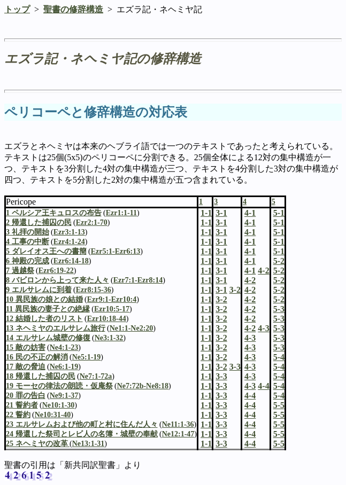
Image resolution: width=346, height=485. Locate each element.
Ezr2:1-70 (91, 222)
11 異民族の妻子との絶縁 (48, 309)
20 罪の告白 (25, 396)
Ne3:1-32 (109, 338)
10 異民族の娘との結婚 (44, 299)
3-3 (221, 376)
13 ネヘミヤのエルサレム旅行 (55, 328)
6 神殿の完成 (27, 261)
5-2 (279, 270)
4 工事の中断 (27, 242)
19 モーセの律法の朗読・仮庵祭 (59, 386)
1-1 (206, 222)
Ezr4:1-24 (69, 242)
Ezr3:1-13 (69, 232)
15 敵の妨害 (25, 347)
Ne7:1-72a (96, 376)
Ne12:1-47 (178, 434)
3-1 (221, 222)
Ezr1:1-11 (121, 213)
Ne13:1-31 (88, 444)
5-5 (279, 414)
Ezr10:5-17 (111, 309)
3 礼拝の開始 (27, 232)
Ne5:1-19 (86, 357)
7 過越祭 (20, 271)
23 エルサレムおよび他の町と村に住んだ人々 (82, 424)
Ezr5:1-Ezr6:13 (116, 251)
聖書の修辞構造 (73, 9)
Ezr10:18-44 (106, 319)
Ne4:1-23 (64, 347)
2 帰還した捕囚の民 (39, 222)
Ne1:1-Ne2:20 (131, 328)
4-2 (250, 280)
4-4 (250, 395)
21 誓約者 (22, 405)
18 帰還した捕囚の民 (40, 376)
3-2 (221, 299)
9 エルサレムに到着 (39, 290)
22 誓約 (18, 415)
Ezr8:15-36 (93, 290)
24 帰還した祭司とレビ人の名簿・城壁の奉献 (82, 434)
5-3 (279, 318)
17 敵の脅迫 (25, 367)
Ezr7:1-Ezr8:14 (138, 280)
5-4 (279, 366)
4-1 (250, 222)
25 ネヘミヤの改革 (38, 444)
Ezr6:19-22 (56, 271)
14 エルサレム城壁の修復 (48, 338)
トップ (17, 9)
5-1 (279, 222)
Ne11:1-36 (178, 424)
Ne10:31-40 (53, 415)
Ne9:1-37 (64, 396)
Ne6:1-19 (64, 367)
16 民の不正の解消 (37, 357)
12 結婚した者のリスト (44, 319)
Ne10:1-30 (58, 405)
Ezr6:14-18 (71, 261)
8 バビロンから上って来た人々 (57, 280)
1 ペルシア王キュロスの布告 (54, 213)
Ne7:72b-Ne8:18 (142, 386)
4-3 (250, 337)
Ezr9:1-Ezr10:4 (112, 299)
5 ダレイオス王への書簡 (46, 251)
